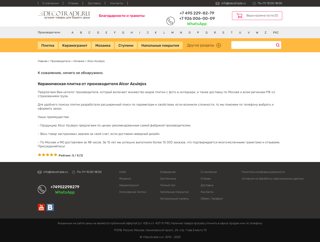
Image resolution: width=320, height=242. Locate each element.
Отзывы (73, 3)
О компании (50, 3)
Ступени (125, 45)
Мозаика (102, 45)
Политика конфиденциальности (262, 172)
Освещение (168, 172)
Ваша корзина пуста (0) (262, 15)
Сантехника (168, 178)
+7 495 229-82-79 (197, 13)
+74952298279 (64, 186)
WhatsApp (197, 23)
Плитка (47, 45)
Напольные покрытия (160, 45)
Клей (122, 172)
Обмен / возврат (212, 198)
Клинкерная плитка (132, 192)
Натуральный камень (174, 198)
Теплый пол (167, 185)
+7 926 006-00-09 (197, 18)
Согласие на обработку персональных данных (262, 178)
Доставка (94, 3)
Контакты (116, 3)
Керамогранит (74, 45)
